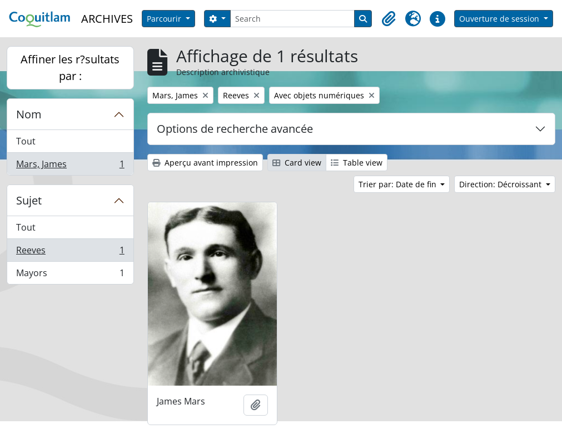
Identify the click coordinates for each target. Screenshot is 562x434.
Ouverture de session (500, 18)
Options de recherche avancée (235, 128)
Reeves (70, 252)
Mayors (70, 275)
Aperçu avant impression (205, 162)
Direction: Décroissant (501, 184)
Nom (29, 114)
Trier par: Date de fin (399, 184)
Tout (26, 141)
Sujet (29, 200)
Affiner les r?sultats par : (70, 67)
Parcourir (165, 18)
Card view (296, 162)
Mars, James (70, 166)
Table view (356, 162)
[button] (388, 19)
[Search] (292, 18)
